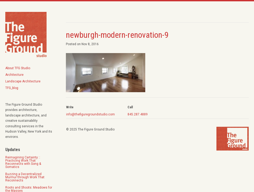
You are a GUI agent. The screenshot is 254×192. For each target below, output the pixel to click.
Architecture (14, 75)
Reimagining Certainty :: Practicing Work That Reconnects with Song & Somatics (23, 162)
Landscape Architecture (22, 81)
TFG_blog (11, 88)
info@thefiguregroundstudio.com (90, 114)
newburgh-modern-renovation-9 (117, 35)
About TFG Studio (17, 68)
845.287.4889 (138, 114)
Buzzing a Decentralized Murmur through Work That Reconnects (24, 177)
